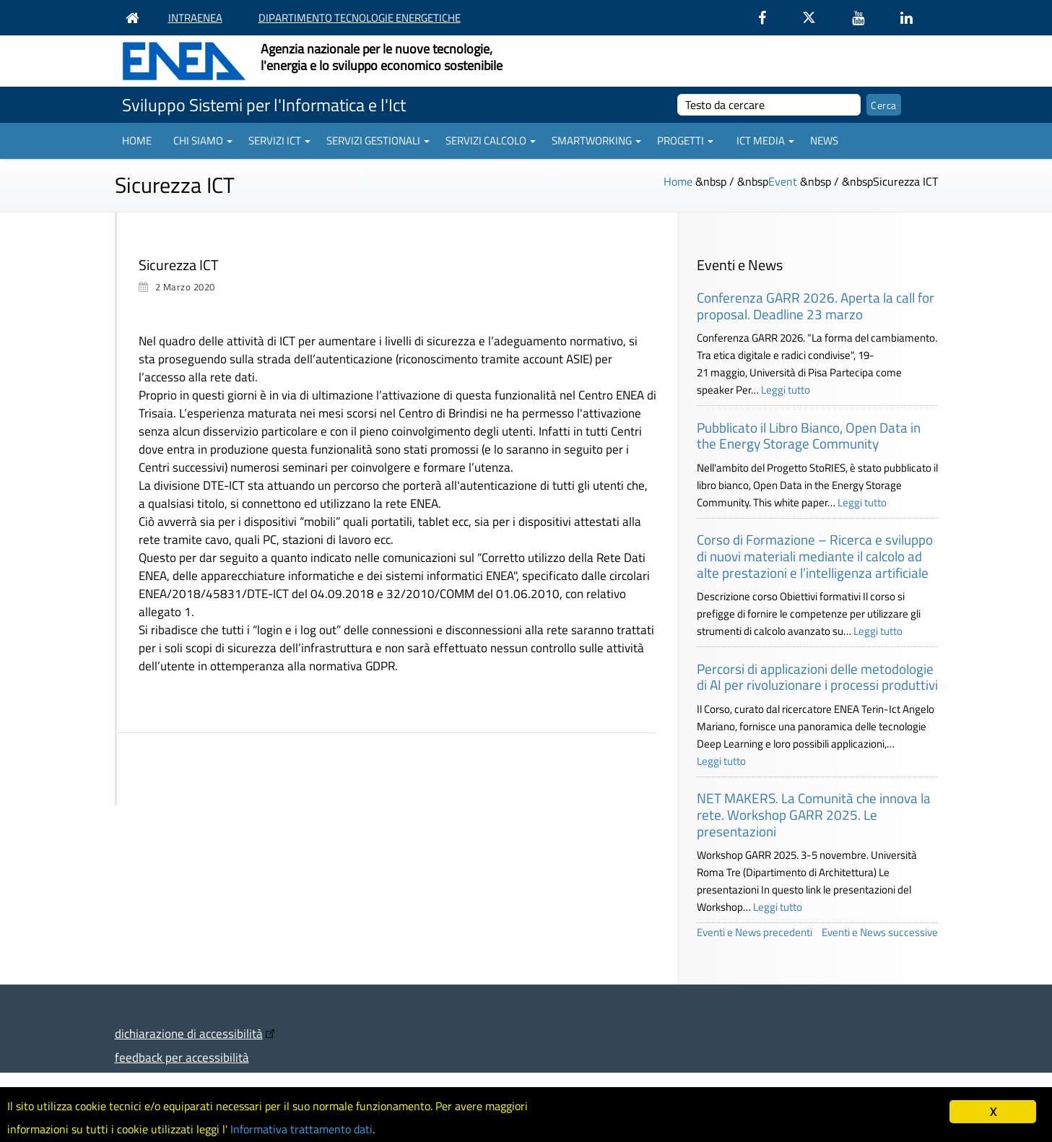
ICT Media (765, 140)
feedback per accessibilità (182, 1057)
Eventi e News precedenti (754, 932)
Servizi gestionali (378, 140)
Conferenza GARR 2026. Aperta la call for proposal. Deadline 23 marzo (815, 305)
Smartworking (596, 140)
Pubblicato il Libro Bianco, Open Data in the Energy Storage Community (809, 435)
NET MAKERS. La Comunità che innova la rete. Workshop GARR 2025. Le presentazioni (814, 814)
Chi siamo (202, 140)
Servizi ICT (279, 140)
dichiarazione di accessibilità (189, 1033)
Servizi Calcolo (490, 140)
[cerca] (769, 105)
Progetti (685, 140)
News (824, 140)
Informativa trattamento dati (318, 1128)
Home (137, 140)
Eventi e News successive (880, 932)
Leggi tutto (785, 389)
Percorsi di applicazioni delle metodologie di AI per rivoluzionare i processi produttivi (817, 677)
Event (782, 181)
